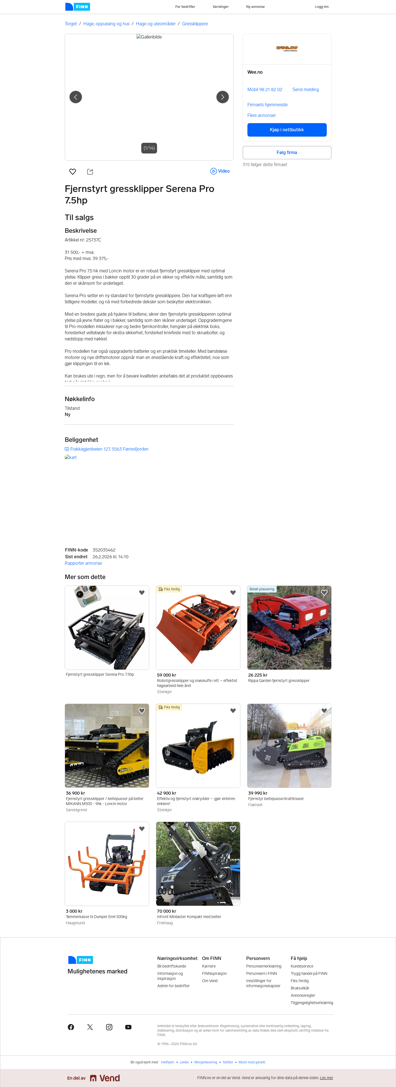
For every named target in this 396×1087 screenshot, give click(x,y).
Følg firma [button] (287, 152)
